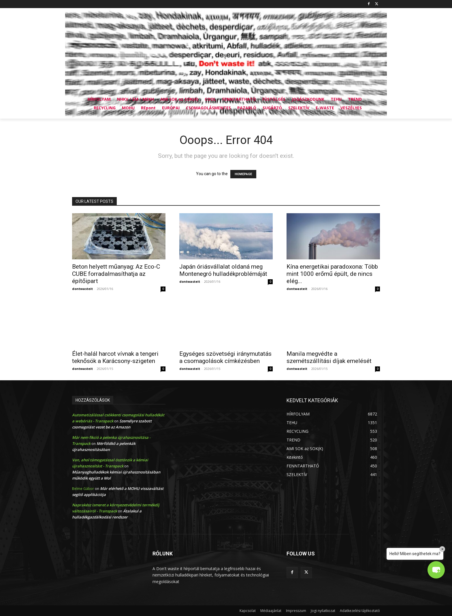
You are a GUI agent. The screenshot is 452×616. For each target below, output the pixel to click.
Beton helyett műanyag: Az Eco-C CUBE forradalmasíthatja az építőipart (116, 273)
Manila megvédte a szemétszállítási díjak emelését (329, 357)
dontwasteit (82, 289)
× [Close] (442, 549)
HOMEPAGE (243, 174)
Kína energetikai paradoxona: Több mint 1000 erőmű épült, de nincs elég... (332, 273)
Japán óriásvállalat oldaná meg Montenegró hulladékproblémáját (223, 270)
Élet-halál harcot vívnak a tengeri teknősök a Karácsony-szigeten (115, 357)
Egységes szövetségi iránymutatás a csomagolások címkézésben (225, 357)
